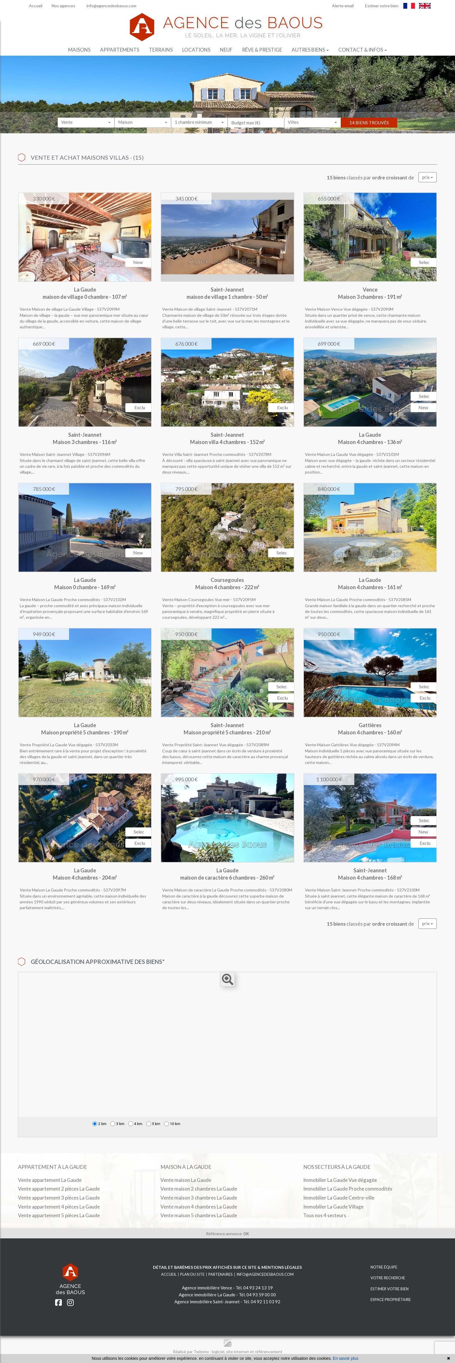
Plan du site (192, 1274)
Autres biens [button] (310, 50)
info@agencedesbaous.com (108, 5)
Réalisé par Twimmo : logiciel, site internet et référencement (227, 1351)
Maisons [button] (79, 50)
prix (427, 177)
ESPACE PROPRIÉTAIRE (384, 1300)
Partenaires (220, 1274)
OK (246, 1233)
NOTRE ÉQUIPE (377, 1267)
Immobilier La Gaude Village (333, 1207)
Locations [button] (196, 50)
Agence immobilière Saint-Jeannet (207, 1301)
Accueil (32, 5)
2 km (99, 1123)
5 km (153, 1123)
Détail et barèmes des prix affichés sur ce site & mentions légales (227, 1267)
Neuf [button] (226, 50)
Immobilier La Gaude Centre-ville (338, 1198)
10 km (172, 1123)
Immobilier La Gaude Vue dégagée (340, 1180)
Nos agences (61, 5)
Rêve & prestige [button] (262, 50)
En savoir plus (345, 1358)
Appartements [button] (119, 50)
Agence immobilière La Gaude (207, 1294)
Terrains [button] (161, 50)
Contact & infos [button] (362, 50)
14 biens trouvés (369, 127)
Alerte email (340, 5)
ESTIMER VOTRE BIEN (383, 1289)
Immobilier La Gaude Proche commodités (347, 1189)
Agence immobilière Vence (207, 1287)
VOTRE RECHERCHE (381, 1278)
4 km (135, 1123)
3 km (117, 1123)
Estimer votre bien (378, 5)
